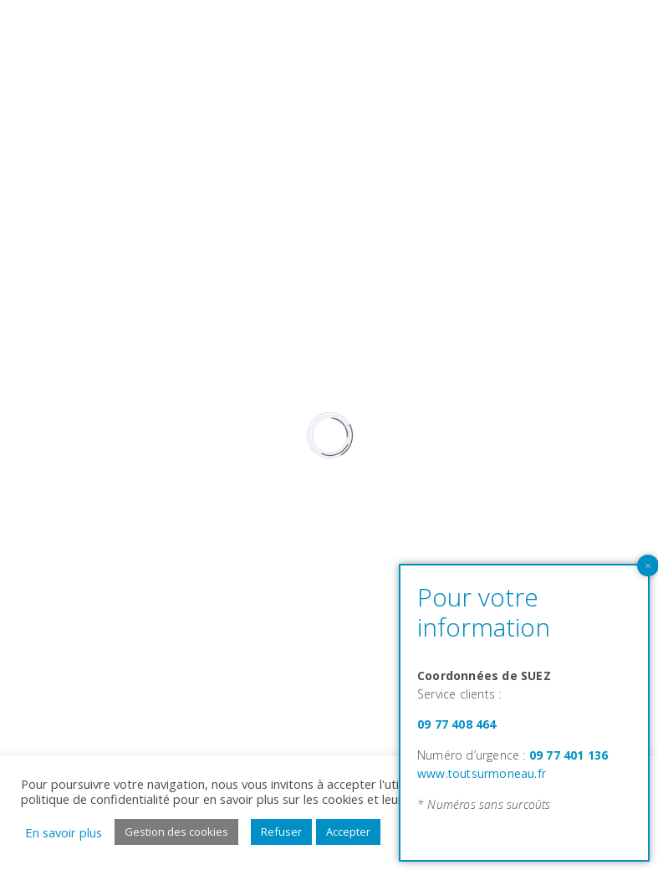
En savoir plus (63, 832)
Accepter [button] (348, 831)
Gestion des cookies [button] (176, 831)
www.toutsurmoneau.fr (481, 773)
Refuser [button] (281, 831)
